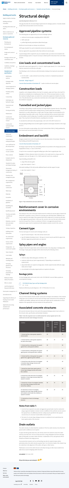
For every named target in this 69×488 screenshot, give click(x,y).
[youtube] (35, 481)
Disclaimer (31, 484)
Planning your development (7, 43)
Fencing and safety (10, 110)
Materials (8, 194)
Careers (5, 468)
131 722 (20, 481)
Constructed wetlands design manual (10, 125)
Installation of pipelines (9, 201)
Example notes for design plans (10, 159)
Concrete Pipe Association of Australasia (29, 83)
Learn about (38, 2)
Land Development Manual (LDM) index (9, 287)
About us (46, 2)
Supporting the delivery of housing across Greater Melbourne (9, 299)
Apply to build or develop (9, 18)
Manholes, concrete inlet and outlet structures (10, 223)
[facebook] (30, 481)
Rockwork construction (9, 186)
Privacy (36, 484)
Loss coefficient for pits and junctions (10, 145)
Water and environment (19, 2)
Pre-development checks (8, 48)
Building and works (12, 9)
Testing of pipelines (10, 228)
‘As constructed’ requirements (10, 237)
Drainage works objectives (9, 82)
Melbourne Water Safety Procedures (8, 278)
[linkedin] (38, 481)
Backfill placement (10, 211)
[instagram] (41, 481)
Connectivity (9, 97)
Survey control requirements (9, 242)
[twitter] (33, 481)
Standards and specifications (43, 9)
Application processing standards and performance (8, 306)
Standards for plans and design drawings (11, 164)
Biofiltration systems (9, 77)
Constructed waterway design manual (10, 118)
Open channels (9, 252)
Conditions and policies (10, 62)
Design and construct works (9, 53)
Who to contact (8, 283)
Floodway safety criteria (10, 92)
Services (30, 2)
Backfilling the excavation (9, 206)
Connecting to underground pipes (10, 140)
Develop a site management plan (10, 176)
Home (4, 9)
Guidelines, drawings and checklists (9, 67)
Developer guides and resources (27, 9)
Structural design (10, 131)
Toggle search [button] (65, 1)
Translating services (17, 484)
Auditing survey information (9, 232)
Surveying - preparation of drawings (9, 272)
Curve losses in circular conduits (10, 150)
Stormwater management (9, 291)
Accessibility (26, 484)
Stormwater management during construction (11, 170)
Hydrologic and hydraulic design (10, 101)
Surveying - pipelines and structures (9, 265)
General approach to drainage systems (11, 87)
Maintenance (9, 113)
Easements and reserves (9, 106)
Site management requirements (10, 181)
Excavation (8, 197)
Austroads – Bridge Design (25, 80)
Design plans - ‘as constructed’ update (10, 248)
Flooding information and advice (9, 27)
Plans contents (9, 155)
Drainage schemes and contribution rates (9, 58)
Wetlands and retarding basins (9, 259)
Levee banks (9, 255)
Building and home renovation (7, 22)
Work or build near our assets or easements (8, 32)
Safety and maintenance (9, 135)
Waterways (8, 191)
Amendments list (7, 294)
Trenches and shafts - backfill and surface (10, 216)
